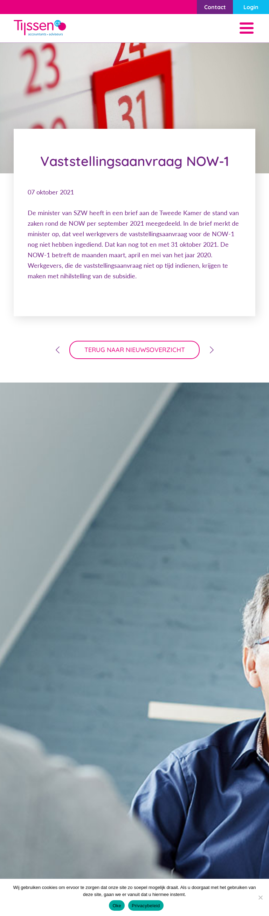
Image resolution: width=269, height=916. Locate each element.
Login (250, 7)
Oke (116, 905)
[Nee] (260, 897)
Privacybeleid (146, 905)
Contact (215, 7)
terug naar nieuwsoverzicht (134, 350)
